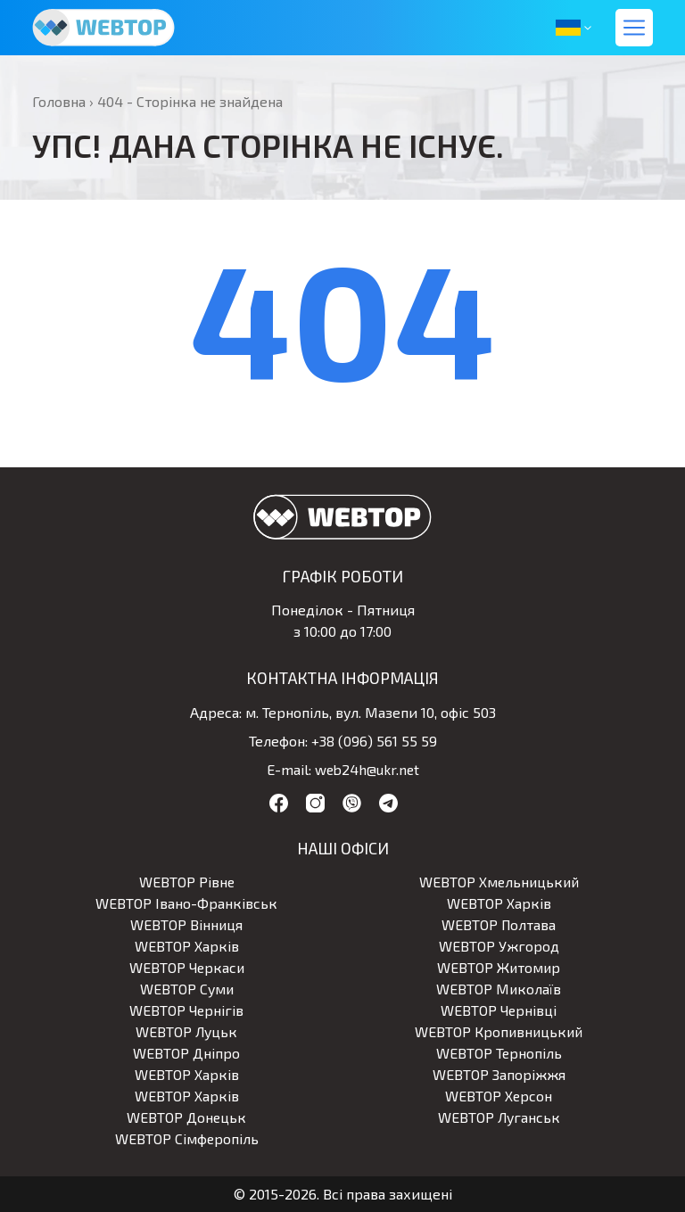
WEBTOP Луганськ (499, 1117)
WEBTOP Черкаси (186, 967)
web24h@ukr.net (366, 769)
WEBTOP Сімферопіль (186, 1138)
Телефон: (278, 740)
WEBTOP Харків (499, 903)
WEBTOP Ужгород (499, 945)
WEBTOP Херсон (499, 1095)
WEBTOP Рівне (186, 881)
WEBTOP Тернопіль (498, 1052)
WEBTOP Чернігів (186, 1010)
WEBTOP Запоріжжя (499, 1074)
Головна (58, 101)
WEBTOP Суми (187, 988)
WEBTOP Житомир (498, 967)
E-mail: (287, 769)
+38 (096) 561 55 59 (374, 740)
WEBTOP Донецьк (187, 1117)
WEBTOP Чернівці (498, 1010)
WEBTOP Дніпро (186, 1052)
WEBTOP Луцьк (186, 1031)
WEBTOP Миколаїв (499, 988)
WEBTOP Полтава (499, 924)
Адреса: (216, 712)
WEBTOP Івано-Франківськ (186, 903)
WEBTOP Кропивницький (498, 1031)
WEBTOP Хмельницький (499, 881)
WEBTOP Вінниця (186, 924)
